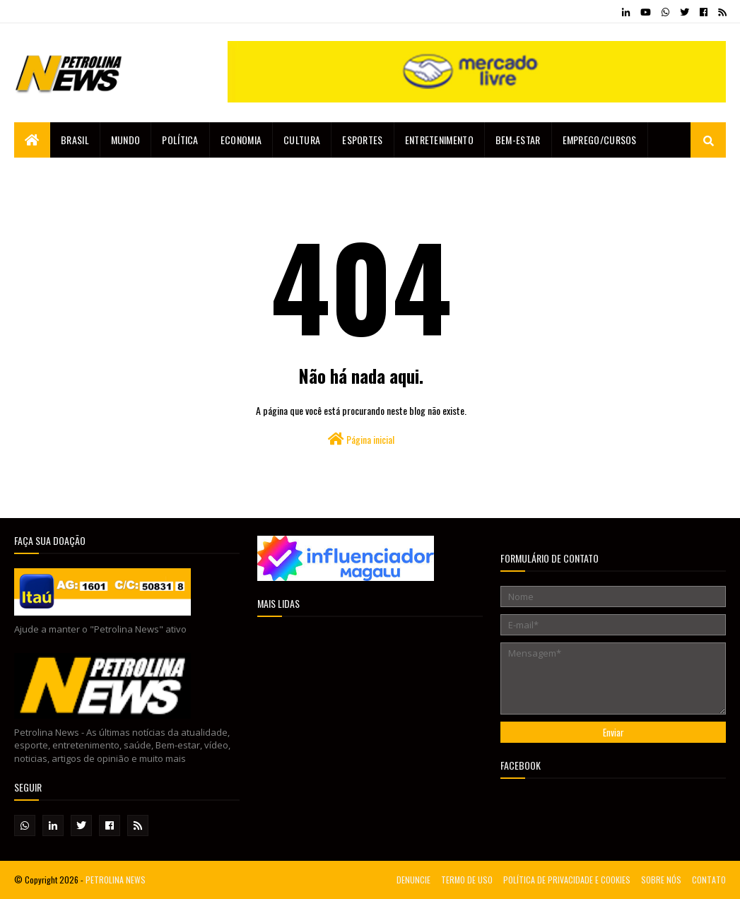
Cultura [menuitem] (301, 139)
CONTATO (709, 880)
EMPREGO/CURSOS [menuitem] (600, 139)
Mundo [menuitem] (126, 139)
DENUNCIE (413, 880)
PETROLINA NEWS (116, 880)
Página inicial (361, 439)
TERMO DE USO (467, 880)
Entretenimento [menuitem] (439, 139)
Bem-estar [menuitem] (518, 139)
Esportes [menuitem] (362, 139)
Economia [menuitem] (241, 139)
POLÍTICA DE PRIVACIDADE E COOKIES (566, 880)
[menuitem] (32, 140)
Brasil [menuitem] (75, 139)
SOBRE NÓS (661, 880)
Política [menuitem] (180, 139)
